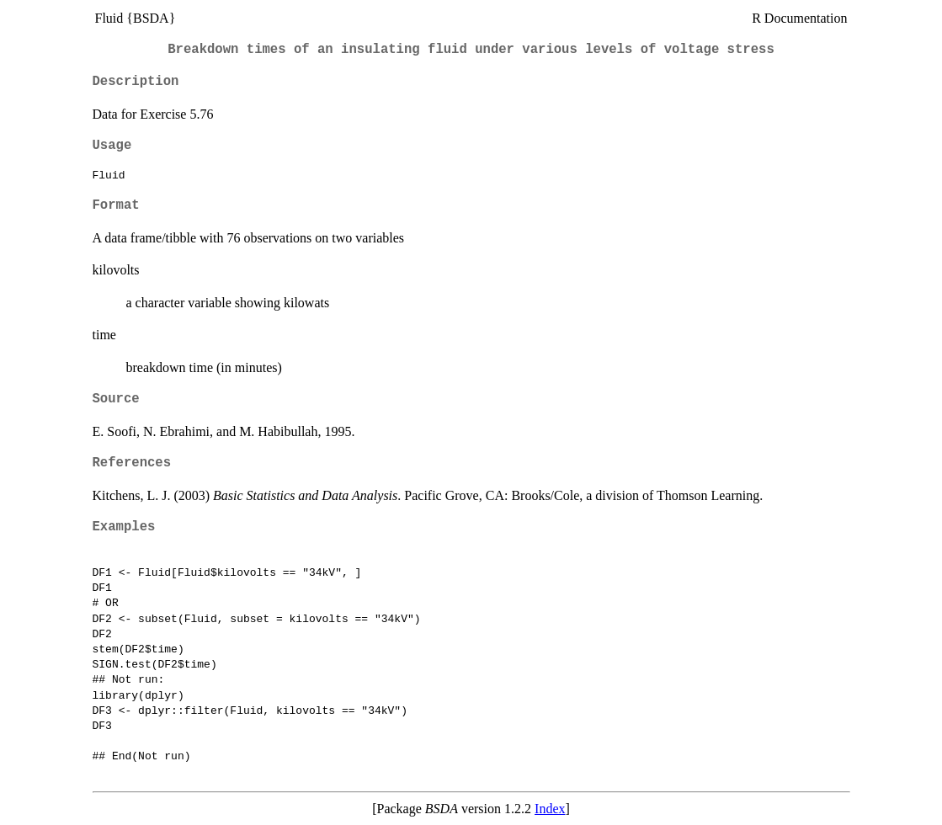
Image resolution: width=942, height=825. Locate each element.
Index (550, 808)
